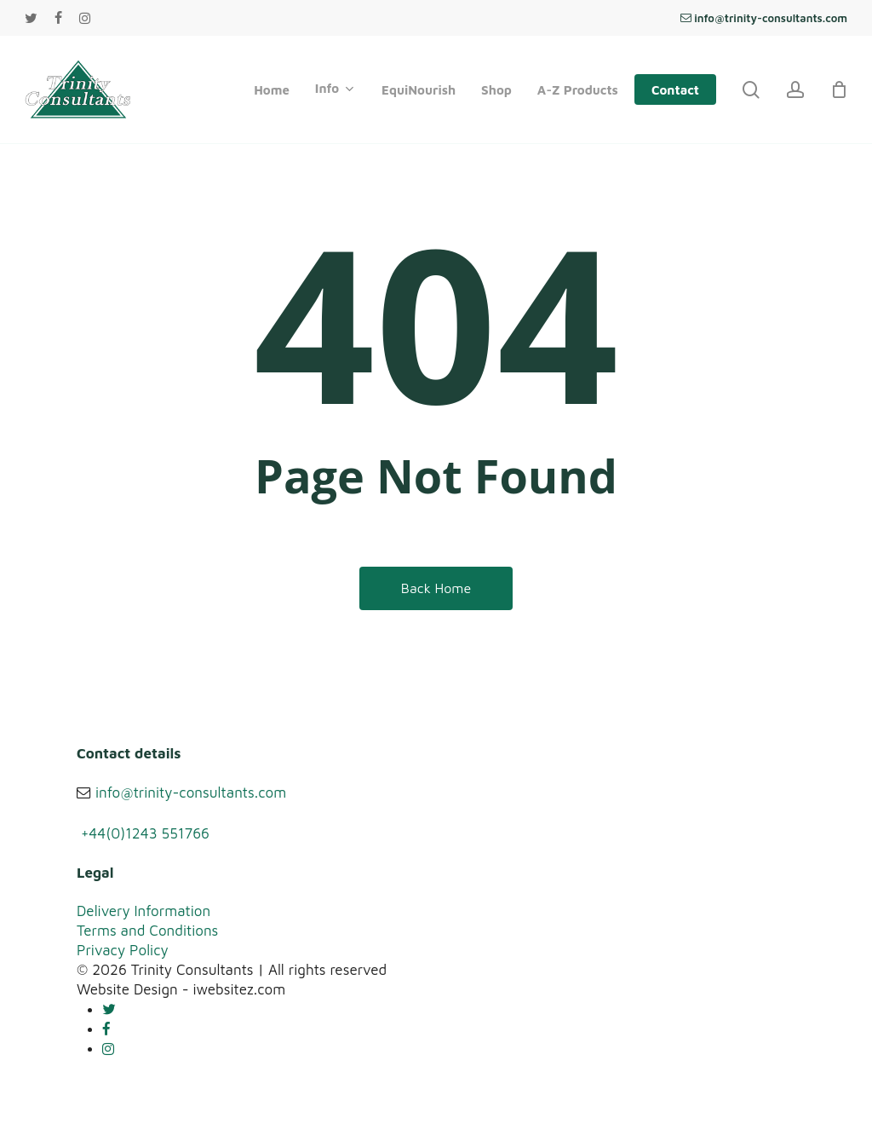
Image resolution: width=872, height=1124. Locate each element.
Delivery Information (143, 910)
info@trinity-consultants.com (190, 792)
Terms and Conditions (147, 930)
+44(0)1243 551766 (145, 833)
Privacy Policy (123, 950)
